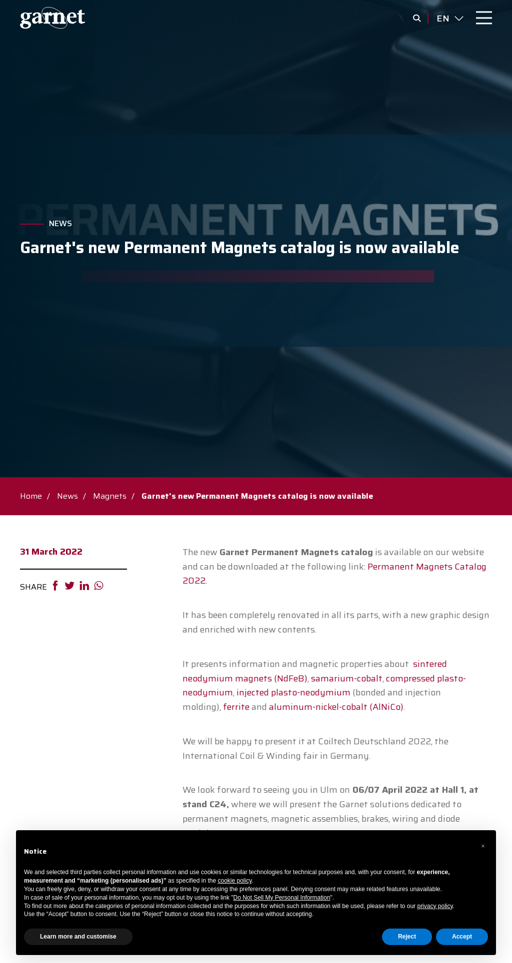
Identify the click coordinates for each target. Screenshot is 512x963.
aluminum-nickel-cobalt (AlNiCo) (336, 707)
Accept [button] (462, 936)
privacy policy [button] (434, 906)
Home (31, 496)
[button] (483, 846)
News (60, 224)
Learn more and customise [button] (78, 936)
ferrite (236, 707)
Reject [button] (407, 936)
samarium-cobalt (346, 678)
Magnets (109, 496)
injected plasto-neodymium (293, 692)
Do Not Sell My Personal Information (282, 897)
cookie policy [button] (235, 880)
